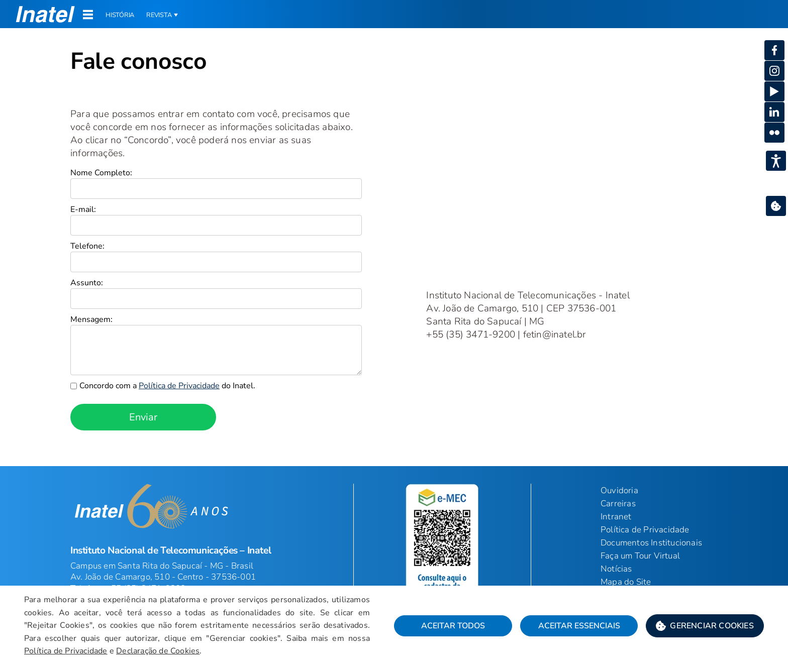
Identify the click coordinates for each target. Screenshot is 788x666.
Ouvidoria (619, 490)
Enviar (143, 417)
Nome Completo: (101, 172)
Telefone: (87, 246)
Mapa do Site (626, 582)
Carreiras (618, 503)
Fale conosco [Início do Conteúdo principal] (138, 61)
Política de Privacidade (645, 529)
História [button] (120, 15)
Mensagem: (91, 319)
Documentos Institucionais (651, 542)
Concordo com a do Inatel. (167, 385)
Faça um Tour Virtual (640, 556)
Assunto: (86, 282)
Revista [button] (158, 15)
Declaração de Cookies (158, 650)
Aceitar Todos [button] (453, 625)
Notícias (616, 569)
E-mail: (83, 209)
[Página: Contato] (394, 38)
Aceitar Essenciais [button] (579, 625)
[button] (45, 14)
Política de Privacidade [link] (179, 385)
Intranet (616, 516)
